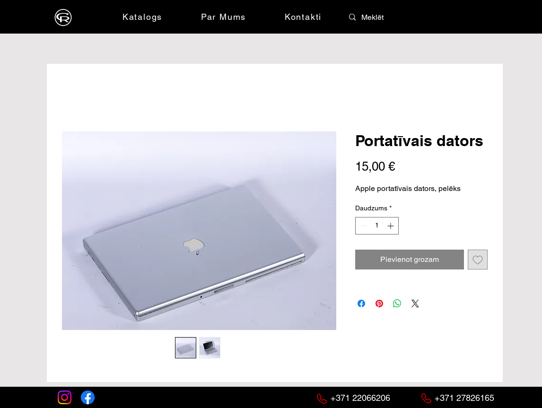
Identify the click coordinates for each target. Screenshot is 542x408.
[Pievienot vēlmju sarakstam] (478, 259)
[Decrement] (362, 225)
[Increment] (391, 225)
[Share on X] (415, 303)
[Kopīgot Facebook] (361, 303)
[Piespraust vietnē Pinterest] (379, 303)
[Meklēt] (382, 17)
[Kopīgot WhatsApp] (397, 303)
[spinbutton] (376, 225)
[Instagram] (64, 397)
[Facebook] (88, 397)
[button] (430, 17)
